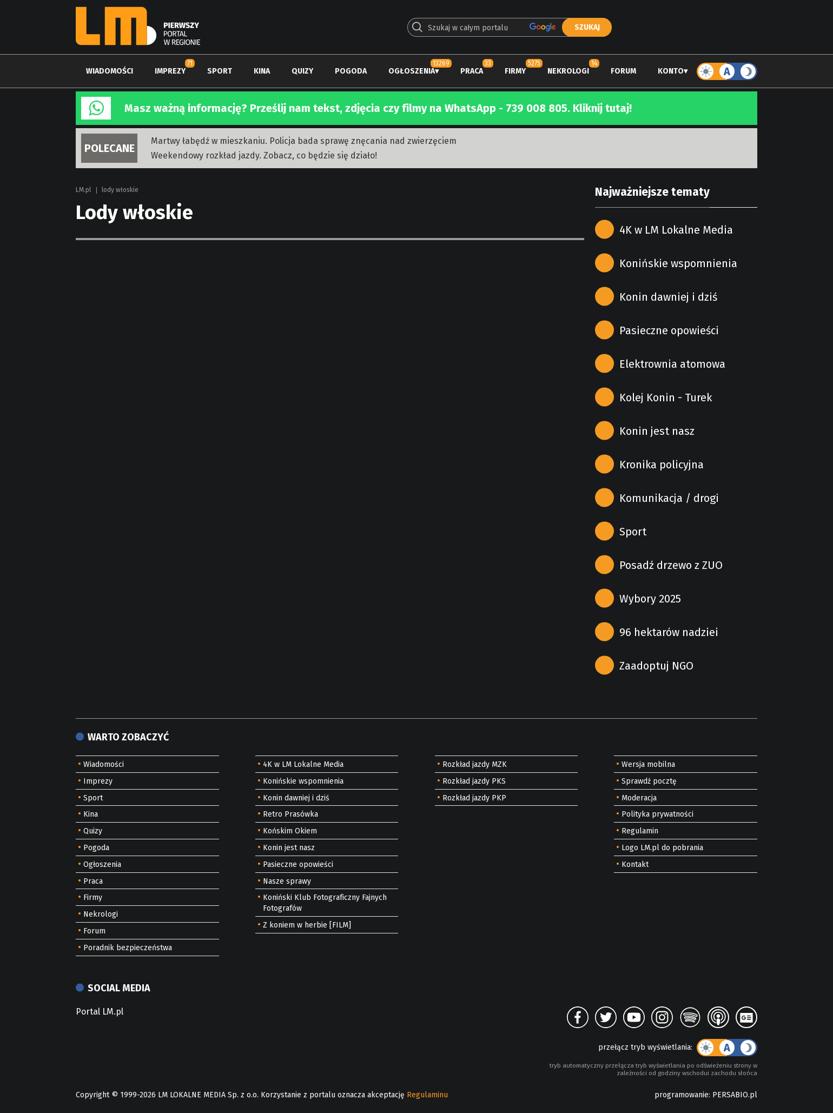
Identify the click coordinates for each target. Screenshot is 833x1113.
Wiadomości (109, 71)
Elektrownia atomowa (672, 363)
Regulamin (640, 831)
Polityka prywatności (657, 814)
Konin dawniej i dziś (668, 296)
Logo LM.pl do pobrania (662, 847)
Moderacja (639, 798)
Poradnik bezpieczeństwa (127, 947)
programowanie (681, 1094)
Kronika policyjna (661, 464)
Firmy (515, 71)
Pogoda (351, 71)
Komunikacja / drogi (669, 498)
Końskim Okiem (290, 831)
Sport (219, 71)
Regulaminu (427, 1094)
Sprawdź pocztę (649, 781)
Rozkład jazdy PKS (474, 781)
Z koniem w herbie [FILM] (307, 925)
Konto (671, 71)
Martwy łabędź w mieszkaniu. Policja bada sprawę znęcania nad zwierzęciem (304, 141)
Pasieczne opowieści (669, 330)
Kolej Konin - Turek (665, 397)
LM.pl (83, 190)
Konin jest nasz (657, 431)
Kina (262, 71)
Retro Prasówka (290, 814)
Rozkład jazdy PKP (474, 798)
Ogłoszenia (411, 71)
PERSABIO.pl (734, 1094)
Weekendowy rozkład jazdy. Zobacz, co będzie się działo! (264, 155)
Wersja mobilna (648, 764)
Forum (623, 71)
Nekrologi (568, 71)
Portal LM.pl (99, 1011)
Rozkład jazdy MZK (474, 764)
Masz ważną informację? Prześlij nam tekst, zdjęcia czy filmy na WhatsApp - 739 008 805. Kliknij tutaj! (378, 108)
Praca (471, 71)
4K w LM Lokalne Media (676, 229)
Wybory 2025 (650, 598)
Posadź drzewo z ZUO (671, 565)
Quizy (302, 71)
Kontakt (635, 864)
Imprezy (170, 71)
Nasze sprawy (287, 881)
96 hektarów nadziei (668, 632)
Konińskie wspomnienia (678, 263)
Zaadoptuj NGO (656, 665)
